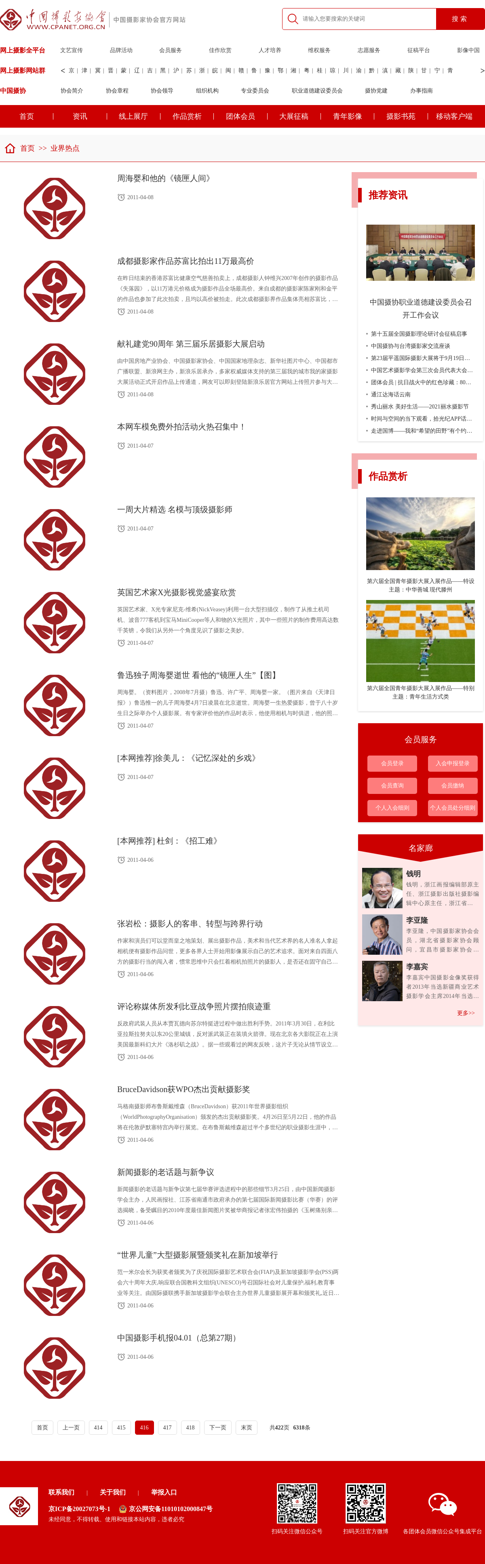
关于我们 (113, 1492)
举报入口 (164, 1492)
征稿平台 (418, 50)
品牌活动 (121, 50)
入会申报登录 (453, 763)
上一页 (71, 1428)
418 (190, 1428)
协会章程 (117, 91)
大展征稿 (300, 116)
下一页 (217, 1428)
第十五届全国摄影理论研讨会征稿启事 (416, 334)
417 (167, 1428)
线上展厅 (139, 116)
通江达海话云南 (388, 395)
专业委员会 (255, 91)
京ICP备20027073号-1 (79, 1508)
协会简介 (72, 91)
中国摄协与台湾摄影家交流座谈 (408, 346)
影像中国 (468, 50)
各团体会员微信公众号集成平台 (442, 1514)
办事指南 (421, 91)
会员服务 (170, 50)
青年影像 (354, 116)
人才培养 (270, 50)
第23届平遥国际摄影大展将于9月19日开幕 (421, 358)
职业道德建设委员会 (317, 91)
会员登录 (392, 763)
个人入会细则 (392, 808)
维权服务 (319, 50)
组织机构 (207, 91)
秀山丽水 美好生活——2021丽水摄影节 (417, 407)
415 (121, 1428)
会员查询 (392, 786)
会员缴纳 (452, 786)
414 (98, 1428)
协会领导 (162, 91)
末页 (246, 1428)
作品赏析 (193, 116)
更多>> (466, 1013)
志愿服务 (369, 50)
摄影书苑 (407, 116)
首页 (19, 148)
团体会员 (247, 116)
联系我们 (61, 1492)
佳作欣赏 (220, 50)
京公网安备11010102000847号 (166, 1509)
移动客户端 (454, 116)
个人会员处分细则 (452, 808)
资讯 (90, 116)
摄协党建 (376, 91)
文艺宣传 (71, 50)
